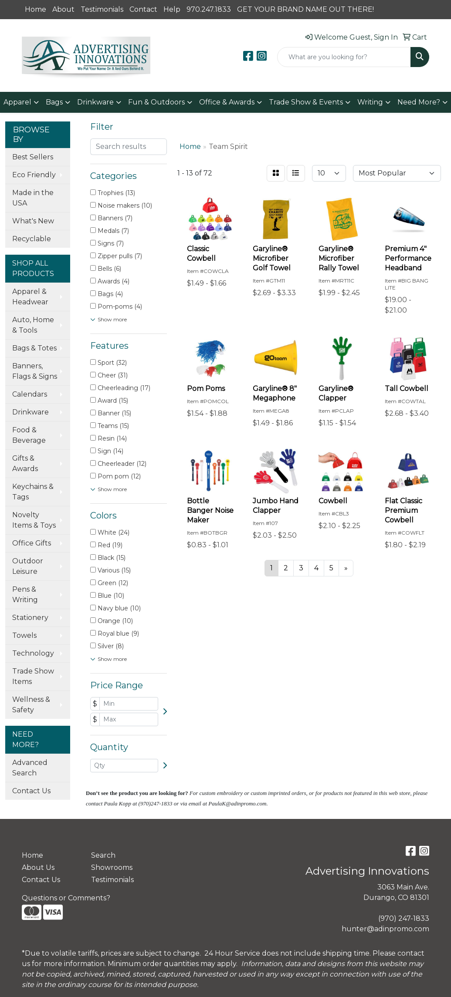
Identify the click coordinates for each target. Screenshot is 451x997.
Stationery (30, 617)
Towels (24, 635)
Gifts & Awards (25, 463)
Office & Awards (226, 102)
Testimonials (102, 9)
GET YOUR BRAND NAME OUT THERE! (305, 9)
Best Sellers (32, 157)
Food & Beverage (29, 435)
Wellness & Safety (31, 704)
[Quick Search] (344, 57)
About (63, 9)
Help (171, 9)
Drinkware (95, 102)
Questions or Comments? (66, 898)
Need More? (418, 102)
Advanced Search (29, 767)
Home (35, 9)
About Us (38, 867)
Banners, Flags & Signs (34, 371)
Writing (370, 102)
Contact (143, 9)
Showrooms (111, 867)
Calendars (29, 394)
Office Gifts (31, 543)
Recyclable (31, 239)
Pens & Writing (25, 594)
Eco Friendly (34, 175)
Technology (33, 653)
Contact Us (31, 791)
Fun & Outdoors (156, 102)
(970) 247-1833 (403, 918)
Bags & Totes (34, 348)
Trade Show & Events (306, 102)
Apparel (17, 102)
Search (103, 855)
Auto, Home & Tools (33, 325)
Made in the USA (33, 198)
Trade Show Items (33, 676)
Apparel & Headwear (30, 296)
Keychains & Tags (33, 491)
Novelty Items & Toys (34, 520)
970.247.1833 (209, 9)
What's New (33, 221)
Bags (54, 102)
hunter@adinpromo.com (385, 929)
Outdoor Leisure (27, 566)
